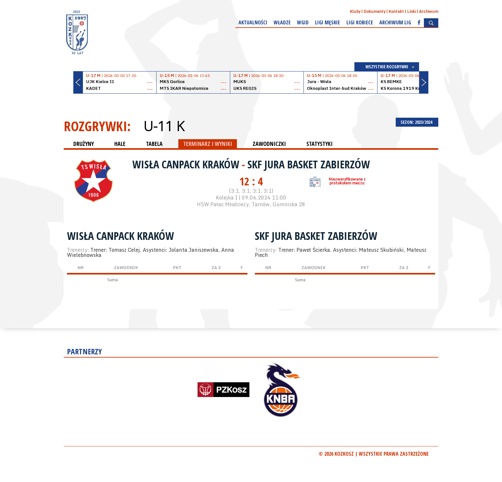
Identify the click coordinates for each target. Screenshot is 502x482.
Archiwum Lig (395, 22)
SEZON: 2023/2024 (417, 122)
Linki (411, 11)
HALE (119, 144)
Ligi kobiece (359, 22)
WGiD (303, 22)
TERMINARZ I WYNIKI (207, 144)
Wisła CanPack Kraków (187, 164)
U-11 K (163, 126)
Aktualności (253, 22)
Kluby (355, 11)
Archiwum (428, 11)
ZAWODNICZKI (269, 144)
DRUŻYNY (83, 144)
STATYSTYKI (319, 144)
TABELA (154, 144)
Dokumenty (374, 11)
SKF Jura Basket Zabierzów (308, 164)
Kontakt (396, 11)
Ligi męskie (327, 22)
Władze (282, 22)
